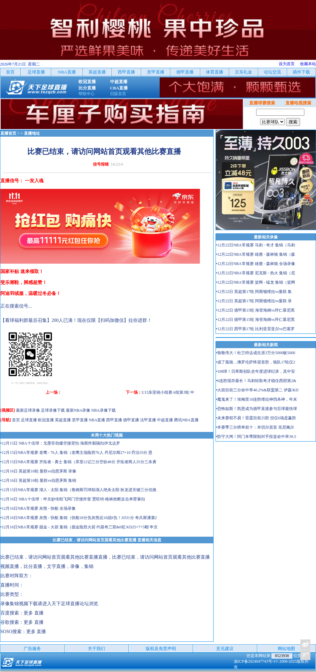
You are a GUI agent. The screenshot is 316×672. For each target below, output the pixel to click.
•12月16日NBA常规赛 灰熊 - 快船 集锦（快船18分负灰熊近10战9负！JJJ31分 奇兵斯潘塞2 (78, 517)
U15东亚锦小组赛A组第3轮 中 (168, 392)
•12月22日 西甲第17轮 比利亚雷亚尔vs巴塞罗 (255, 329)
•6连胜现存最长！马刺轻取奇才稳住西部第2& (256, 380)
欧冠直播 (46, 420)
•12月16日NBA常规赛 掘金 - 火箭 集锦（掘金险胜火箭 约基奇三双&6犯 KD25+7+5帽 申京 (79, 527)
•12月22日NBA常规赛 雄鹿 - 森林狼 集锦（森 (255, 254)
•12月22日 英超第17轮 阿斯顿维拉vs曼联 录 (254, 301)
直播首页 (8, 133)
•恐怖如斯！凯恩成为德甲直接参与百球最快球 (256, 408)
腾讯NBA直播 (186, 420)
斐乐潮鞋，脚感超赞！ (23, 282)
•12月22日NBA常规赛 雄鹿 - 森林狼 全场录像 (255, 263)
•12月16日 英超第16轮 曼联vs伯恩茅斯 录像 (38, 471)
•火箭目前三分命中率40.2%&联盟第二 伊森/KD (257, 390)
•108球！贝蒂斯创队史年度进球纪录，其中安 (255, 371)
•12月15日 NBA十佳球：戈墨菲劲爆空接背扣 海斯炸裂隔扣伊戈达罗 (60, 443)
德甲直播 (131, 420)
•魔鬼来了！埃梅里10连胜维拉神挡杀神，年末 (256, 399)
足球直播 (29, 420)
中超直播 (165, 420)
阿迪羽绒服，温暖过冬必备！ (30, 293)
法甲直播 (148, 420)
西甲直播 (114, 420)
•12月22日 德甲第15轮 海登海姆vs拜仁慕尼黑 (255, 310)
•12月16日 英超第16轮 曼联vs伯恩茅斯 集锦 (38, 480)
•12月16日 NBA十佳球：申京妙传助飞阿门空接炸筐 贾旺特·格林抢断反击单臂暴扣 (72, 499)
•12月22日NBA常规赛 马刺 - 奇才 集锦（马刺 (255, 245)
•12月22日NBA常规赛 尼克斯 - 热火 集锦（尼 (255, 273)
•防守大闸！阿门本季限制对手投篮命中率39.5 (256, 436)
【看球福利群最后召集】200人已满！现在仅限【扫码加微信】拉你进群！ (76, 320)
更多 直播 (34, 612)
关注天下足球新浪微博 (305, 644)
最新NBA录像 (78, 410)
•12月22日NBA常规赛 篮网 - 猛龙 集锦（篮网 (255, 282)
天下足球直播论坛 (70, 603)
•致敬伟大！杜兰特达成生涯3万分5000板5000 (255, 352)
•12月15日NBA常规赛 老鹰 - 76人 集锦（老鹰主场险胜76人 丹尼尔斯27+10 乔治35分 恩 (76, 452)
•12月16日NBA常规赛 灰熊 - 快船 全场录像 (38, 508)
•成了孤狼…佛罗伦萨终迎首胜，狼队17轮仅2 (255, 362)
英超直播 (63, 420)
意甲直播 (80, 420)
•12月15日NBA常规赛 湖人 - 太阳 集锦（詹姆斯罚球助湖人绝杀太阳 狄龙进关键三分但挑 (78, 489)
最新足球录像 (28, 410)
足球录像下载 (53, 410)
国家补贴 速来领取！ (22, 271)
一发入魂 (34, 180)
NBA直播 (97, 420)
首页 (16, 420)
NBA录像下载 (103, 410)
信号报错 (101, 164)
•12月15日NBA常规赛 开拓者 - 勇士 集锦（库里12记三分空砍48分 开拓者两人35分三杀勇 (78, 462)
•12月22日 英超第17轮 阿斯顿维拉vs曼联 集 (254, 291)
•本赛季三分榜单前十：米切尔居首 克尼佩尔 (255, 427)
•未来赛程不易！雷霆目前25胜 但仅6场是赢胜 (256, 418)
